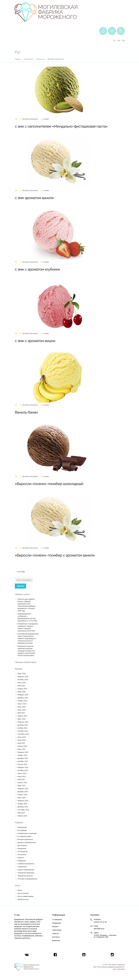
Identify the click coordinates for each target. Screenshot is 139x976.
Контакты (56, 937)
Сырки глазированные (26, 870)
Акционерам (22, 827)
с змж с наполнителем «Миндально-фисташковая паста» (61, 126)
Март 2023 (22, 749)
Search (20, 586)
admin (47, 119)
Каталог (55, 926)
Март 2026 (22, 673)
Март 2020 (22, 798)
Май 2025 (21, 686)
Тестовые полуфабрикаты (27, 879)
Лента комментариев (25, 896)
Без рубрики (22, 830)
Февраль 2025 (23, 695)
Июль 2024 (22, 707)
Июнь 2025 (22, 683)
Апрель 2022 (22, 764)
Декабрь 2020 (23, 792)
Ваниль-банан (26, 412)
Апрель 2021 (22, 782)
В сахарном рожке (24, 836)
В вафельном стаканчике (27, 833)
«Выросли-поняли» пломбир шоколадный (49, 484)
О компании (57, 919)
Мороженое (22, 848)
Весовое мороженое (30, 119)
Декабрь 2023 (23, 725)
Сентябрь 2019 (23, 810)
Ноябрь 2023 (22, 728)
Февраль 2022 (23, 767)
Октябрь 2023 (23, 731)
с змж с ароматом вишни (35, 341)
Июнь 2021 (22, 776)
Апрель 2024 (22, 716)
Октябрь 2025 (23, 680)
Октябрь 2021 (23, 770)
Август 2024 (22, 704)
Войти (20, 890)
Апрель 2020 (22, 795)
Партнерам (56, 930)
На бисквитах (23, 851)
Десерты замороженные (27, 842)
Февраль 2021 (23, 788)
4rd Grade (21, 572)
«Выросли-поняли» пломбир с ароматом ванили (55, 555)
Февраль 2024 (23, 722)
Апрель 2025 (22, 689)
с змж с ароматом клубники (37, 269)
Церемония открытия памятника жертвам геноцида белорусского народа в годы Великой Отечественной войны (26, 650)
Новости (21, 858)
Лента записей (23, 893)
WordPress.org (23, 899)
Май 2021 (21, 779)
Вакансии (56, 940)
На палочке (22, 854)
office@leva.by (99, 929)
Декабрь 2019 (23, 807)
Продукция (22, 861)
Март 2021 (22, 785)
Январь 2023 (22, 755)
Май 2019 (21, 813)
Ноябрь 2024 (22, 701)
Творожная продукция (26, 873)
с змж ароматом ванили (34, 198)
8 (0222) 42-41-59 (100, 922)
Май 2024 (21, 713)
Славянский (22, 867)
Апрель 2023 (22, 746)
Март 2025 (22, 692)
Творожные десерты (25, 876)
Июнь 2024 (22, 710)
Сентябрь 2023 (23, 734)
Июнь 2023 (22, 740)
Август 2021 (22, 773)
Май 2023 (21, 743)
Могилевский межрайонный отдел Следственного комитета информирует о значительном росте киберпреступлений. (28, 638)
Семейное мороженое (26, 864)
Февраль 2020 (23, 801)
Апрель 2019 (22, 816)
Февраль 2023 (23, 752)
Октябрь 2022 (23, 761)
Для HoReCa (22, 845)
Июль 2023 (22, 737)
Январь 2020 (22, 804)
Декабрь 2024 (23, 698)
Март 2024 (22, 719)
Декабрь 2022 (23, 758)
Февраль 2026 (23, 676)
